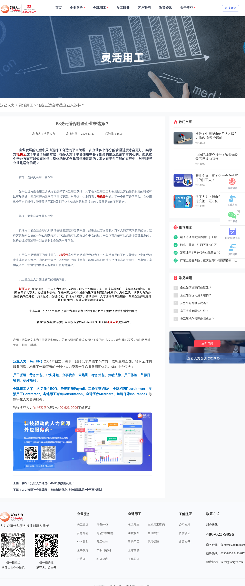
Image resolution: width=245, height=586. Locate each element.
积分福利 (102, 558)
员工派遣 (82, 524)
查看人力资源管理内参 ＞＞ (207, 358)
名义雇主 (133, 524)
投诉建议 (232, 254)
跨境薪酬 (133, 533)
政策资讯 (184, 541)
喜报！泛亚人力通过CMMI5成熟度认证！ (48, 483)
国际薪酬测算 (232, 237)
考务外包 (102, 524)
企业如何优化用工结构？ (196, 295)
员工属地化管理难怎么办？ (197, 318)
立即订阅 (207, 343)
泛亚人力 (7, 105)
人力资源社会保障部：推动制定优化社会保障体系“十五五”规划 (62, 489)
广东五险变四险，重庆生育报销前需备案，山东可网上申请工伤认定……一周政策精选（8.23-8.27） (210, 260)
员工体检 (102, 541)
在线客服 (232, 204)
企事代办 (82, 550)
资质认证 (184, 533)
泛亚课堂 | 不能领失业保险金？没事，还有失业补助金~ (210, 252)
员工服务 (232, 221)
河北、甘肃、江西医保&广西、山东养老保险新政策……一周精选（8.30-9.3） (210, 244)
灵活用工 (133, 541)
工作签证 (133, 558)
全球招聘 (133, 550)
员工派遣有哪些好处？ (194, 310)
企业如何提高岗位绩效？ (196, 287)
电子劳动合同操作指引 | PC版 (198, 237)
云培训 (81, 558)
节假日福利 (104, 550)
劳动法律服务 (105, 533)
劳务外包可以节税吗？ (194, 303)
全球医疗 (153, 533)
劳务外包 (82, 533)
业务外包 (82, 541)
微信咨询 (232, 188)
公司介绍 (184, 524)
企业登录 (230, 8)
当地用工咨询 (156, 524)
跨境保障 (153, 541)
